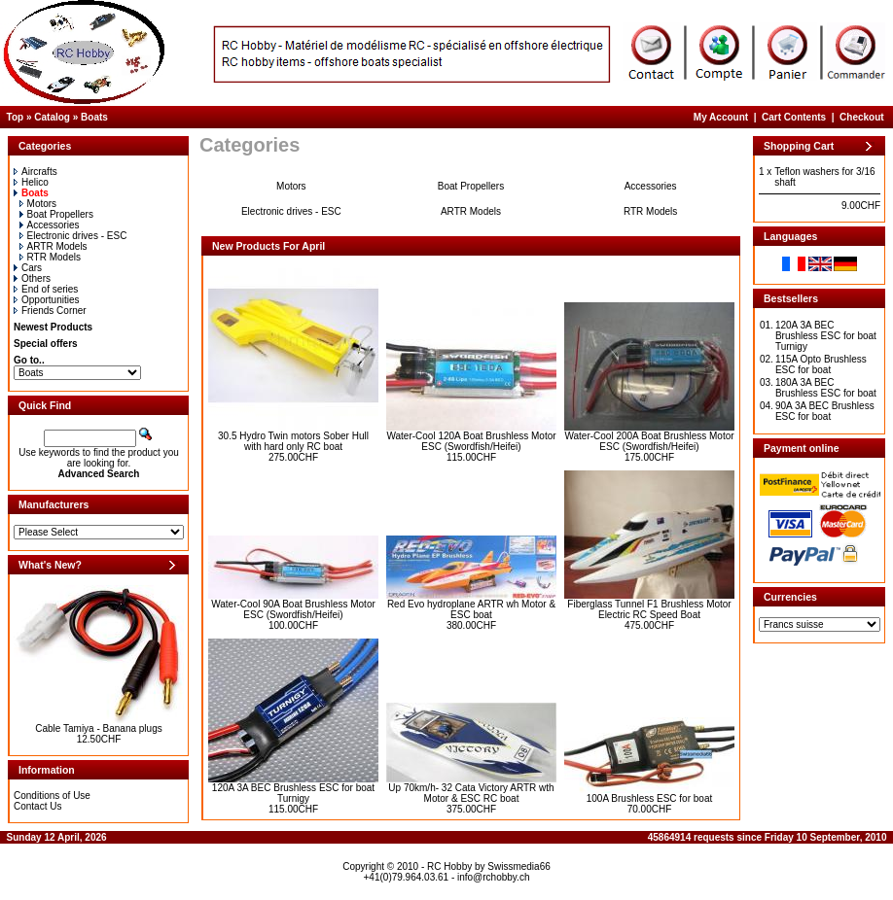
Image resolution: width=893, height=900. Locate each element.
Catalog (52, 117)
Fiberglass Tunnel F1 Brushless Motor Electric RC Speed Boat (649, 609)
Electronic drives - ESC (73, 235)
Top (15, 117)
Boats (94, 117)
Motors (38, 203)
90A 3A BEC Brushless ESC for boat (825, 411)
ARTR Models (53, 246)
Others (32, 278)
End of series (46, 289)
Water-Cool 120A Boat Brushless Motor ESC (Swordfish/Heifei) (470, 441)
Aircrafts (35, 171)
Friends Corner (50, 310)
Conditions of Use (52, 795)
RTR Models (50, 257)
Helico (31, 182)
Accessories (49, 225)
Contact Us (37, 806)
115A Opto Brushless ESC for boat (821, 364)
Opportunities (46, 299)
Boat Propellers (56, 214)
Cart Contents (794, 117)
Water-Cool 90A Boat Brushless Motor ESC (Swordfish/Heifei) (293, 609)
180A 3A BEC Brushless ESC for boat (825, 387)
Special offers (46, 343)
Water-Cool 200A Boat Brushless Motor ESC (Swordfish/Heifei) (648, 441)
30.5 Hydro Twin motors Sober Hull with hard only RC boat (293, 441)
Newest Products (53, 327)
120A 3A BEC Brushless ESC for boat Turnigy (293, 793)
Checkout (861, 117)
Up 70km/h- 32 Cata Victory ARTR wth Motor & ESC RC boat (471, 793)
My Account (721, 117)
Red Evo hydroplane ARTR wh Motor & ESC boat (471, 609)
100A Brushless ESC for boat (650, 798)
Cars (28, 267)
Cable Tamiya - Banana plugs (98, 728)
